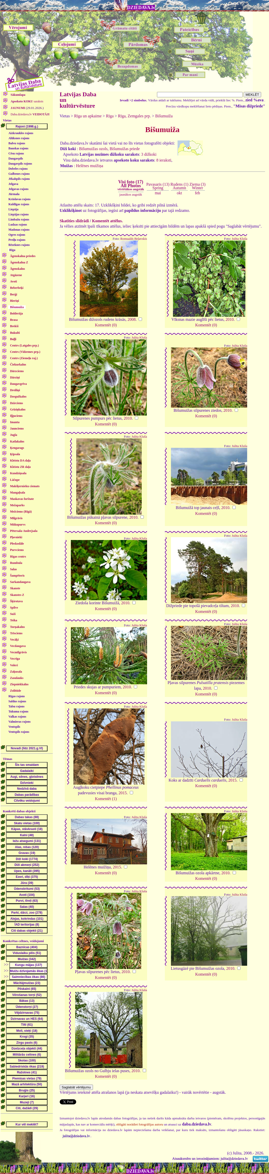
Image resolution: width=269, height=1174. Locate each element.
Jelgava (13, 184)
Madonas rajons (18, 229)
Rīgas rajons (16, 696)
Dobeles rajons (18, 168)
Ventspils (14, 726)
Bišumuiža (163, 116)
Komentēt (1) (106, 799)
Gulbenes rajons (19, 174)
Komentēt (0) (106, 325)
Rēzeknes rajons (19, 245)
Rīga (12, 250)
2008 (132, 319)
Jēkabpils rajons (19, 179)
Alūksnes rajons (18, 138)
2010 (230, 319)
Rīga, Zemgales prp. (134, 116)
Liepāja (13, 209)
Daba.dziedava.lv (30, 114)
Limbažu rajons (18, 219)
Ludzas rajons (17, 224)
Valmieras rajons (19, 721)
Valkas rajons (17, 716)
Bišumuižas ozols (93, 149)
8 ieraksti (163, 160)
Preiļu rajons (16, 240)
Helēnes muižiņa (89, 166)
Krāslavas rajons (19, 199)
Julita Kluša (239, 239)
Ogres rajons (16, 234)
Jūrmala (13, 194)
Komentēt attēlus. (107, 221)
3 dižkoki (148, 154)
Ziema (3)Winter (197, 186)
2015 (123, 793)
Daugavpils (15, 158)
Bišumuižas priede (124, 149)
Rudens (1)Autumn (179, 186)
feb (197, 193)
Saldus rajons (17, 701)
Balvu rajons (16, 143)
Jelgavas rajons (18, 189)
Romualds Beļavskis (133, 239)
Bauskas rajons (18, 148)
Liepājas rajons (18, 214)
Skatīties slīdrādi (74, 221)
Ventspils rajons (18, 732)
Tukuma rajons (18, 711)
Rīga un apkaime (88, 116)
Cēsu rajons (16, 153)
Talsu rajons (16, 706)
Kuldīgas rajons (18, 204)
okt (179, 193)
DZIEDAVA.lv (141, 7)
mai (158, 193)
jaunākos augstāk (130, 194)
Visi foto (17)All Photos (131, 185)
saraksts (26, 101)
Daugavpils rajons (20, 163)
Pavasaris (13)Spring (157, 186)
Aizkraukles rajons (20, 133)
